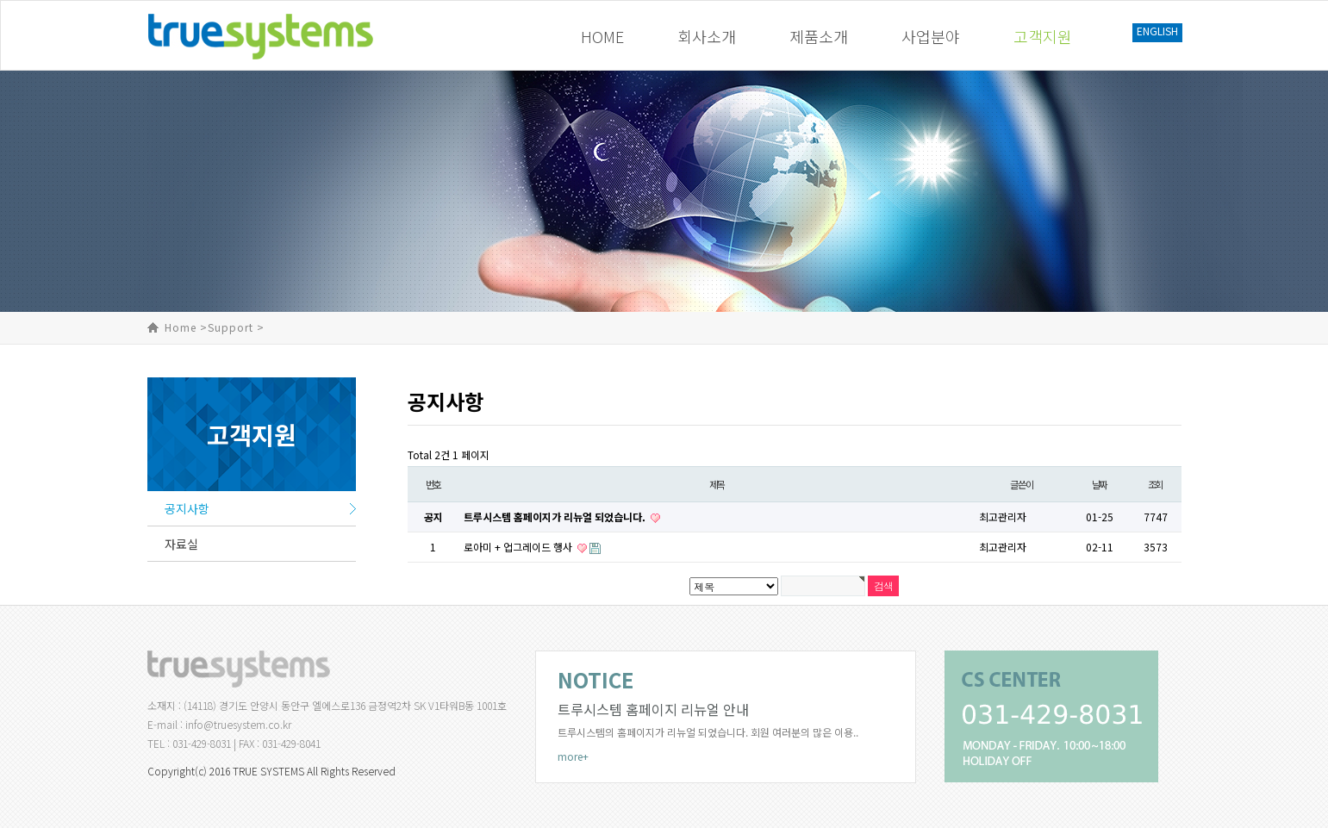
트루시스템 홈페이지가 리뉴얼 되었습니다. (556, 516)
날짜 (1099, 484)
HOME (602, 36)
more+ (573, 756)
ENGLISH (1157, 30)
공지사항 (187, 508)
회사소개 (706, 36)
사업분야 (930, 36)
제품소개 (818, 36)
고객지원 (1042, 36)
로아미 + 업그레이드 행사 (519, 546)
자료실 (181, 543)
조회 (1155, 484)
